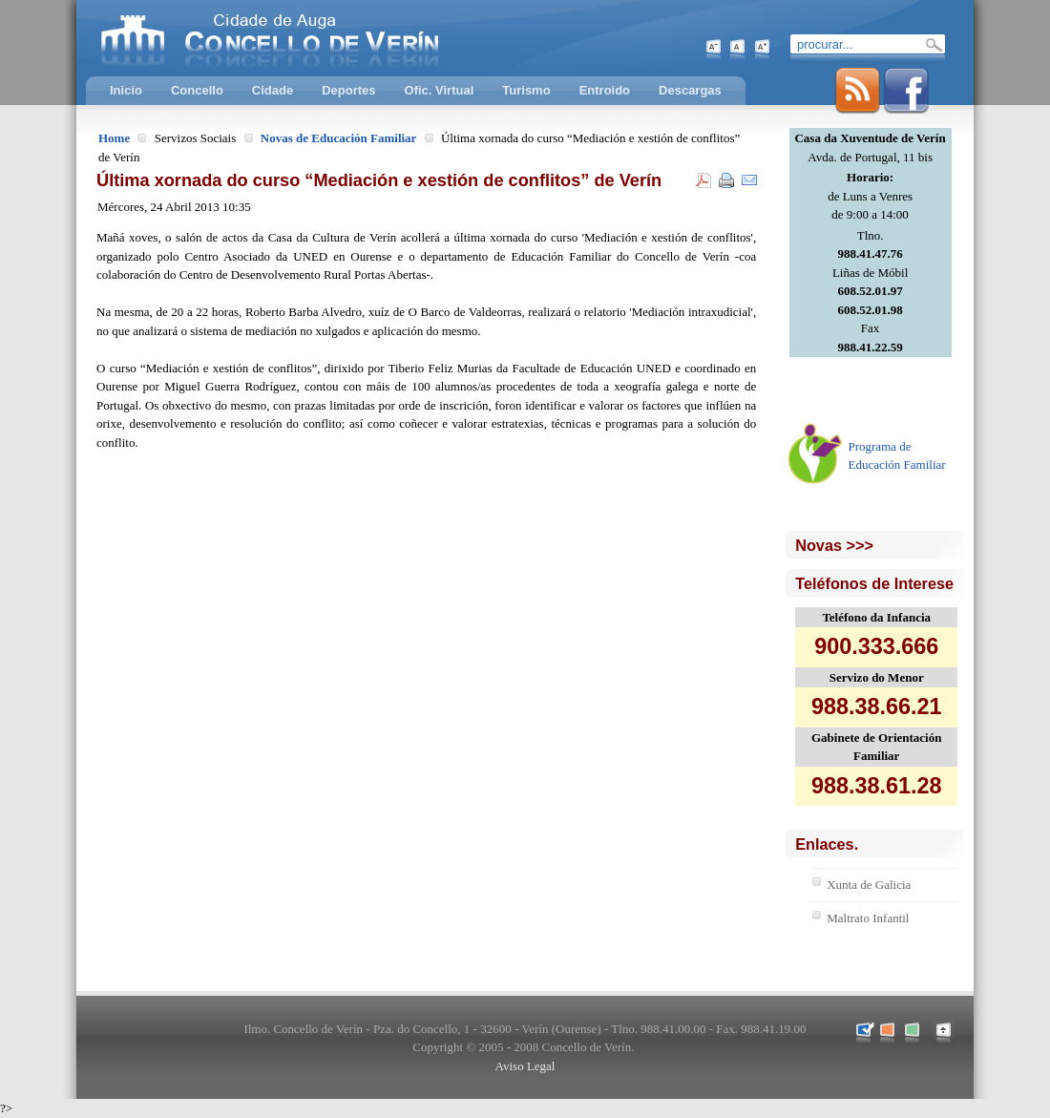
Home (114, 138)
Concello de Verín (348, 38)
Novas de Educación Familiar (339, 138)
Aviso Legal (525, 1066)
